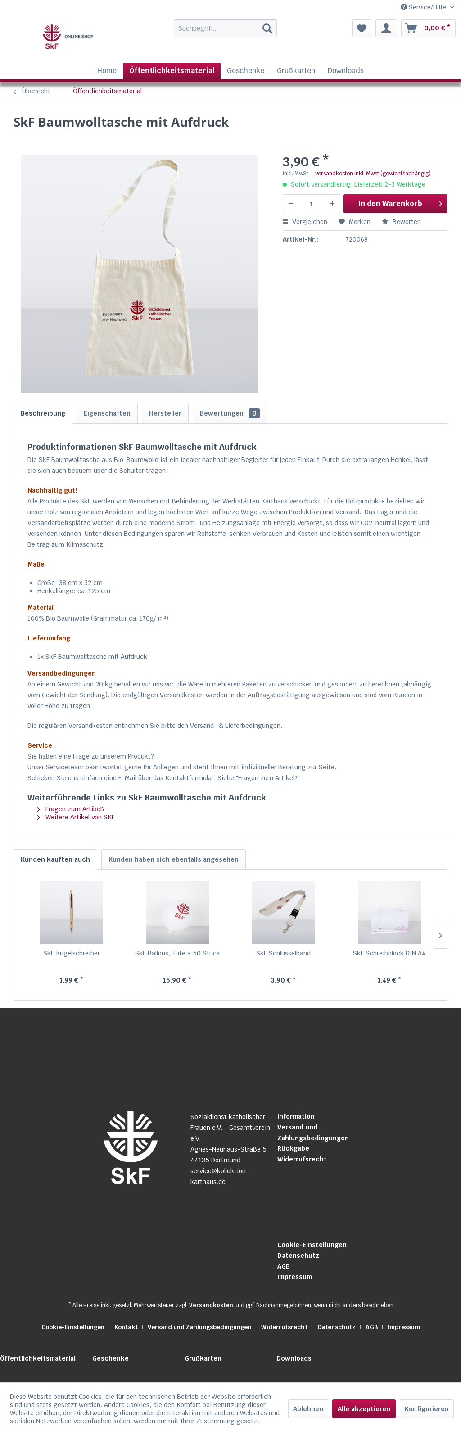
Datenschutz (298, 1256)
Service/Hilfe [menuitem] (424, 7)
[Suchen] (267, 28)
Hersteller (165, 413)
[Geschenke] (246, 70)
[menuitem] (212, 28)
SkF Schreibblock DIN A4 (389, 953)
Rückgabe (293, 1148)
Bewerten (401, 222)
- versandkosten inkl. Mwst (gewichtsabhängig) (371, 173)
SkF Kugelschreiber (71, 953)
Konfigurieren (427, 1409)
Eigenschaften (107, 413)
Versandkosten (211, 1305)
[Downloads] (345, 70)
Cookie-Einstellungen (312, 1245)
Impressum (294, 1277)
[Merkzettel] (361, 28)
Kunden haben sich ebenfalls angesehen (173, 859)
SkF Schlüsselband (283, 953)
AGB (283, 1266)
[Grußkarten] (296, 70)
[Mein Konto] (386, 28)
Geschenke (110, 1358)
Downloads (294, 1358)
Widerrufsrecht (302, 1159)
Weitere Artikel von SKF (76, 817)
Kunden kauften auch (55, 859)
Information (296, 1116)
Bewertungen (230, 413)
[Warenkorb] (428, 28)
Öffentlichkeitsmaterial (38, 1358)
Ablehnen (308, 1409)
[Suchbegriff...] (225, 28)
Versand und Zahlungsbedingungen (313, 1132)
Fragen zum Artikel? (71, 809)
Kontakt (126, 1327)
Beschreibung (43, 413)
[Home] (107, 70)
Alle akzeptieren (364, 1409)
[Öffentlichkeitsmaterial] (172, 70)
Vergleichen (305, 222)
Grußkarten (203, 1358)
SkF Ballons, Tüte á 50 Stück (177, 953)
